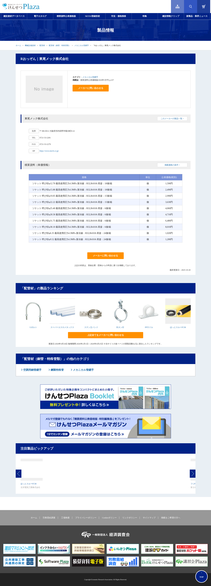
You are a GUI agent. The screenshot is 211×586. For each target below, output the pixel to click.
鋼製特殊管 (57, 369)
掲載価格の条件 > (172, 165)
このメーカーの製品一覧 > (172, 118)
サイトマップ (149, 518)
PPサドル (149, 327)
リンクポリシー (129, 518)
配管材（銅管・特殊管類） (59, 45)
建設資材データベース (14, 16)
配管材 (42, 45)
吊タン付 (120, 327)
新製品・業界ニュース (197, 16)
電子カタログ (40, 16)
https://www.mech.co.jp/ (49, 151)
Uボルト (33, 327)
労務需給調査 (49, 518)
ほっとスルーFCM (178, 327)
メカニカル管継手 (81, 45)
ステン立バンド (91, 327)
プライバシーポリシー (85, 518)
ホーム (18, 45)
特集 (145, 16)
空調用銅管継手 (32, 369)
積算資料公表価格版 (66, 16)
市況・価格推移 (118, 16)
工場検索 (65, 518)
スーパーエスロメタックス (62, 327)
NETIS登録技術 (92, 16)
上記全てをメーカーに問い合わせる (105, 335)
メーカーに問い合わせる (90, 88)
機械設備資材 (30, 45)
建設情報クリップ (170, 16)
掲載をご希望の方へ (170, 518)
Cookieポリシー (109, 518)
